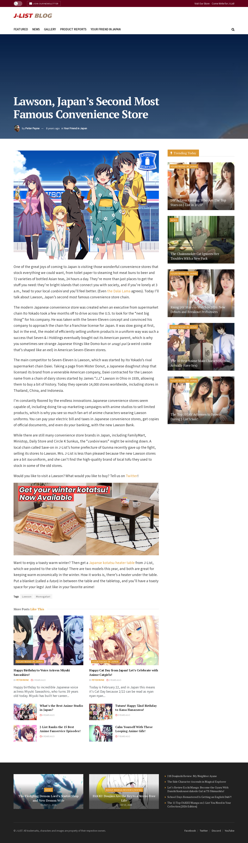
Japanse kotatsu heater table (112, 562)
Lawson (27, 596)
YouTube (229, 830)
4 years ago (47, 714)
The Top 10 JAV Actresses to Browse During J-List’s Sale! (195, 416)
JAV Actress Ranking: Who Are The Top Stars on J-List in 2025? (198, 202)
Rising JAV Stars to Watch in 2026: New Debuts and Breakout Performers (197, 309)
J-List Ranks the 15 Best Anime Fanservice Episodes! (60, 729)
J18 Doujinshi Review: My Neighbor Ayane (192, 776)
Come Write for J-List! (223, 3)
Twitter (131, 475)
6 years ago (47, 736)
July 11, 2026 (48, 804)
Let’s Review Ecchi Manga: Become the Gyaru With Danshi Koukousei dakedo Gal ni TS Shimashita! (197, 789)
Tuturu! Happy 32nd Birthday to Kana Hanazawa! (136, 708)
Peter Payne (32, 128)
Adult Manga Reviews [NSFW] (124, 789)
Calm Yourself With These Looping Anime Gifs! (134, 729)
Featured (21, 29)
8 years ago (53, 128)
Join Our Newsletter (43, 3)
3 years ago (113, 679)
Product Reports (73, 29)
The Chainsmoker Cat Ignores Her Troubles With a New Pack (194, 256)
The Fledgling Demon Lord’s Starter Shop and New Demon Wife (48, 798)
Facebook (190, 830)
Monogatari (43, 596)
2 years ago (38, 679)
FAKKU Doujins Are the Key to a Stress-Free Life (124, 798)
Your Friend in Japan (106, 29)
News (36, 29)
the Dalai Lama (118, 290)
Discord (216, 830)
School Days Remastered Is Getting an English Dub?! (199, 797)
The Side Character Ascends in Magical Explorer (196, 781)
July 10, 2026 (124, 804)
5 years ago (122, 714)
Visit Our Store (202, 3)
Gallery (50, 29)
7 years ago (122, 736)
